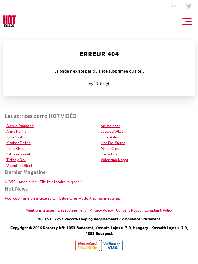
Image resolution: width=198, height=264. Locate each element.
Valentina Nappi (114, 159)
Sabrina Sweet (18, 154)
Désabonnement (72, 210)
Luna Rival (15, 148)
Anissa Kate (110, 125)
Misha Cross (110, 148)
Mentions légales (40, 210)
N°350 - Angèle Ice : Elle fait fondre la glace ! (43, 181)
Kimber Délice (18, 142)
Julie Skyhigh (17, 137)
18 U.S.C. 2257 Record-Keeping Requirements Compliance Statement (99, 219)
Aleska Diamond (20, 125)
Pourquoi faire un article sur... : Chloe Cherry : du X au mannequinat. (63, 198)
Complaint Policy (158, 210)
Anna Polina (16, 131)
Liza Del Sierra (113, 142)
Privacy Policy (101, 210)
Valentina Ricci (19, 165)
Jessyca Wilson (113, 131)
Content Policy (128, 210)
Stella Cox (109, 154)
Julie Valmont (112, 137)
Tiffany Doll (16, 159)
